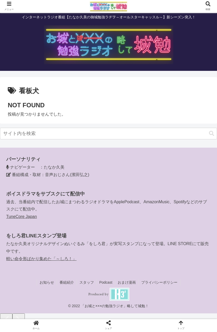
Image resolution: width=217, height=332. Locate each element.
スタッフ (86, 282)
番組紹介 (66, 282)
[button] (211, 134)
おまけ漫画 (127, 282)
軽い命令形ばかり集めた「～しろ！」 (41, 258)
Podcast (106, 282)
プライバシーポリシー (159, 282)
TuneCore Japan (21, 216)
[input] (108, 133)
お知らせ (47, 282)
